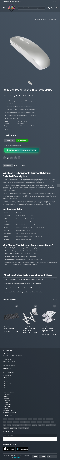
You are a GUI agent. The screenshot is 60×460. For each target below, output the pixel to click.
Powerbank (6, 406)
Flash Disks (6, 400)
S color (28, 425)
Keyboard (6, 428)
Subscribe (30, 439)
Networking (6, 408)
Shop (44, 19)
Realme (9, 425)
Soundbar (6, 398)
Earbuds (6, 402)
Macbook (33, 422)
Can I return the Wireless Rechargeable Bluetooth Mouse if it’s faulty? (23, 292)
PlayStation (16, 422)
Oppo (34, 419)
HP (44, 419)
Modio (23, 425)
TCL (52, 422)
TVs (4, 390)
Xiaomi (5, 419)
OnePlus (40, 422)
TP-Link (20, 428)
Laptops (6, 379)
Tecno (16, 419)
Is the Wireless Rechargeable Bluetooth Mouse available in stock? (22, 283)
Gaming (5, 386)
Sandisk (48, 425)
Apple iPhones (23, 419)
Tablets (5, 381)
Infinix (30, 419)
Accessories (7, 377)
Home (37, 19)
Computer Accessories (9, 412)
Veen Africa (17, 457)
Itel (43, 425)
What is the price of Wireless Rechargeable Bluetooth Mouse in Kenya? (23, 279)
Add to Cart (9, 140)
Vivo (5, 422)
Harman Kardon (16, 425)
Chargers (6, 396)
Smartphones (7, 375)
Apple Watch (46, 422)
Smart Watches (7, 384)
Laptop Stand (13, 428)
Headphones (7, 404)
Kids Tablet (6, 394)
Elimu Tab (34, 425)
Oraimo (39, 419)
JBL (4, 425)
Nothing (9, 422)
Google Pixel (49, 419)
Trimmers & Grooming (9, 410)
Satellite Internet (8, 388)
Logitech (26, 428)
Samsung (11, 419)
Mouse (53, 425)
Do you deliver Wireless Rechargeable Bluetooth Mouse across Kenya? (23, 288)
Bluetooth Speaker (8, 392)
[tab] (8, 165)
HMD (40, 425)
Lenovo (27, 422)
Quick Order (22, 140)
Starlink (22, 422)
